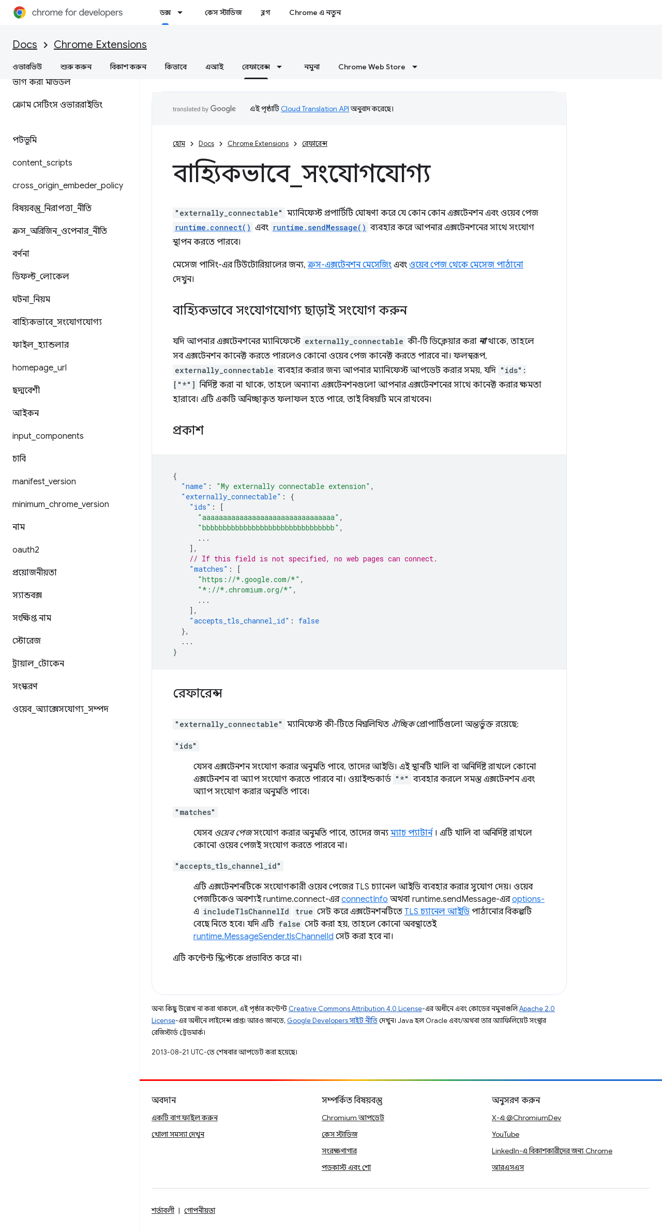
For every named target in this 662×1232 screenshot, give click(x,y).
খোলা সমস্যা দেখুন (178, 1134)
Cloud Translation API (315, 108)
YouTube (505, 1134)
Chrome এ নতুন (315, 12)
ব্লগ (265, 12)
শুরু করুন (76, 66)
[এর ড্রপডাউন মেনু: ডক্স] (183, 12)
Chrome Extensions (100, 44)
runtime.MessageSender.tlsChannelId (263, 936)
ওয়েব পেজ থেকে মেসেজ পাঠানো (466, 265)
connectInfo (364, 899)
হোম (179, 143)
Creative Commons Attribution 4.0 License (355, 1008)
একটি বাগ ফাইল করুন (185, 1117)
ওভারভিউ (27, 66)
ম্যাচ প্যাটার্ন (411, 833)
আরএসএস (508, 1167)
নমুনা (312, 66)
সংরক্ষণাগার (339, 1150)
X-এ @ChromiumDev (526, 1117)
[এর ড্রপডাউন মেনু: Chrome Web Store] (417, 67)
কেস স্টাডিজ (223, 12)
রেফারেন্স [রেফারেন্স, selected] (256, 66)
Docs (24, 44)
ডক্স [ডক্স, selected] (165, 12)
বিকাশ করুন (128, 66)
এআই (214, 66)
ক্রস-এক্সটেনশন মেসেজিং (350, 265)
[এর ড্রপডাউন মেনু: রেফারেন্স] (282, 67)
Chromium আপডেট (353, 1117)
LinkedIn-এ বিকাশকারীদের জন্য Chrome (552, 1150)
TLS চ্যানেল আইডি (437, 912)
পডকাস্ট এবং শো (346, 1167)
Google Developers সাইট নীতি (332, 1020)
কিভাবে (176, 66)
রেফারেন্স (314, 143)
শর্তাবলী (163, 1210)
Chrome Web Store (371, 66)
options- (528, 899)
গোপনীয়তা (199, 1210)
